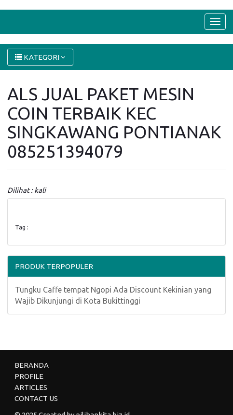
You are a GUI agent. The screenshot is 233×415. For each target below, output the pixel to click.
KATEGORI (40, 57)
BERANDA (31, 365)
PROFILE (28, 376)
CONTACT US (36, 398)
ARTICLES (30, 387)
